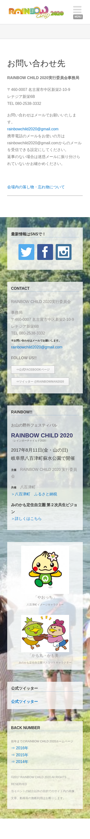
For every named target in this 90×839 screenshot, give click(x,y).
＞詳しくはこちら (26, 519)
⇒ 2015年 (19, 755)
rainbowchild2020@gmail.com (33, 129)
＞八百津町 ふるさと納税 (34, 494)
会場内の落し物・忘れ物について (36, 187)
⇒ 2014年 (19, 762)
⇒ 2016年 (19, 748)
